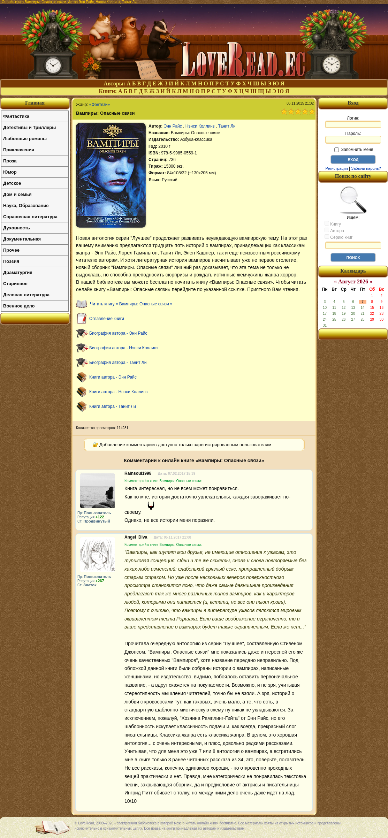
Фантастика (16, 116)
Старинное (15, 283)
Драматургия (17, 272)
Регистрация (336, 168)
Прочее (11, 250)
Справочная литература (30, 216)
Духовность (16, 227)
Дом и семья (17, 194)
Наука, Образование (25, 205)
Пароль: (353, 137)
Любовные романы (25, 138)
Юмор (10, 172)
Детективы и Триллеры (29, 127)
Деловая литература (26, 294)
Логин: (353, 122)
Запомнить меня (353, 149)
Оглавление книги (106, 318)
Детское (12, 183)
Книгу (333, 224)
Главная (35, 103)
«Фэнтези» (99, 104)
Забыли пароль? (366, 168)
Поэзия (11, 261)
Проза (10, 160)
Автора (334, 230)
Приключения (18, 149)
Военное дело (19, 305)
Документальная (22, 239)
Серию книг (338, 237)
